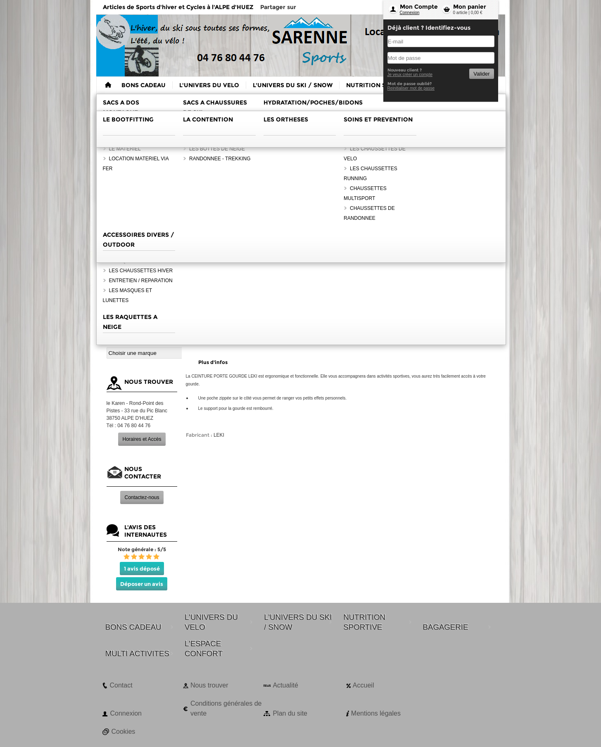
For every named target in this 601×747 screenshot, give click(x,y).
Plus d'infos (213, 362)
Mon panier (469, 6)
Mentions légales (376, 713)
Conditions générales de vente (226, 708)
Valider (481, 74)
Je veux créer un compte (410, 74)
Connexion (410, 12)
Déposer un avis (141, 583)
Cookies (123, 731)
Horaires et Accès (141, 439)
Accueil (363, 685)
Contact (121, 685)
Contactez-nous (141, 497)
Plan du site (290, 713)
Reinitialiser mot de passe (411, 88)
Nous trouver (209, 685)
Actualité (285, 685)
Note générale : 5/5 (142, 549)
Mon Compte (419, 6)
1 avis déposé (142, 568)
